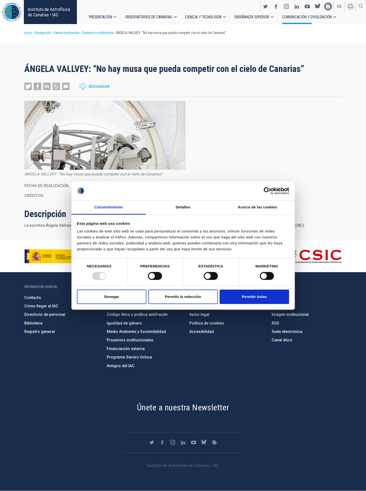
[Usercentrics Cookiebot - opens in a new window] (267, 191)
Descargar (99, 87)
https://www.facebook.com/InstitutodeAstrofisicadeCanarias (276, 6)
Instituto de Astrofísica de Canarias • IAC (49, 12)
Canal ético (282, 340)
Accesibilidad (201, 331)
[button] (28, 86)
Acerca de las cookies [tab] (257, 207)
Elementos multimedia (97, 33)
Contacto (32, 297)
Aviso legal (199, 314)
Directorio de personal (44, 314)
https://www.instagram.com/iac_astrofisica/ (286, 6)
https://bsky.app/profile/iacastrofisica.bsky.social (317, 6)
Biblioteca (33, 323)
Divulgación (42, 33)
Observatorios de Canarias (148, 17)
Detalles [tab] (183, 207)
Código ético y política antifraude (137, 314)
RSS (275, 323)
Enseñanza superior (252, 17)
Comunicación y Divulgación (308, 17)
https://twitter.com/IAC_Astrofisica (265, 6)
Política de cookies (206, 323)
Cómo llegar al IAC (41, 306)
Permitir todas (254, 297)
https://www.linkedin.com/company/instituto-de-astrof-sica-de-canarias (297, 6)
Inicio (28, 33)
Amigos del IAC (120, 365)
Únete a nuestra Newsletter (183, 407)
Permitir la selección (183, 297)
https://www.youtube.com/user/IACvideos (307, 6)
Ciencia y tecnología (203, 17)
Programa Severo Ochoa (129, 357)
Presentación (100, 17)
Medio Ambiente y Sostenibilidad (136, 331)
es (339, 6)
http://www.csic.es (314, 256)
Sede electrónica (287, 331)
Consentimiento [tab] (108, 207)
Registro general (39, 331)
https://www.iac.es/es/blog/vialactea (328, 6)
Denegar (111, 297)
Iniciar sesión (350, 6)
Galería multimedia (66, 33)
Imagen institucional (290, 314)
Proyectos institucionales (130, 340)
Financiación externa (126, 348)
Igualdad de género (124, 323)
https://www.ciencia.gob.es (51, 256)
